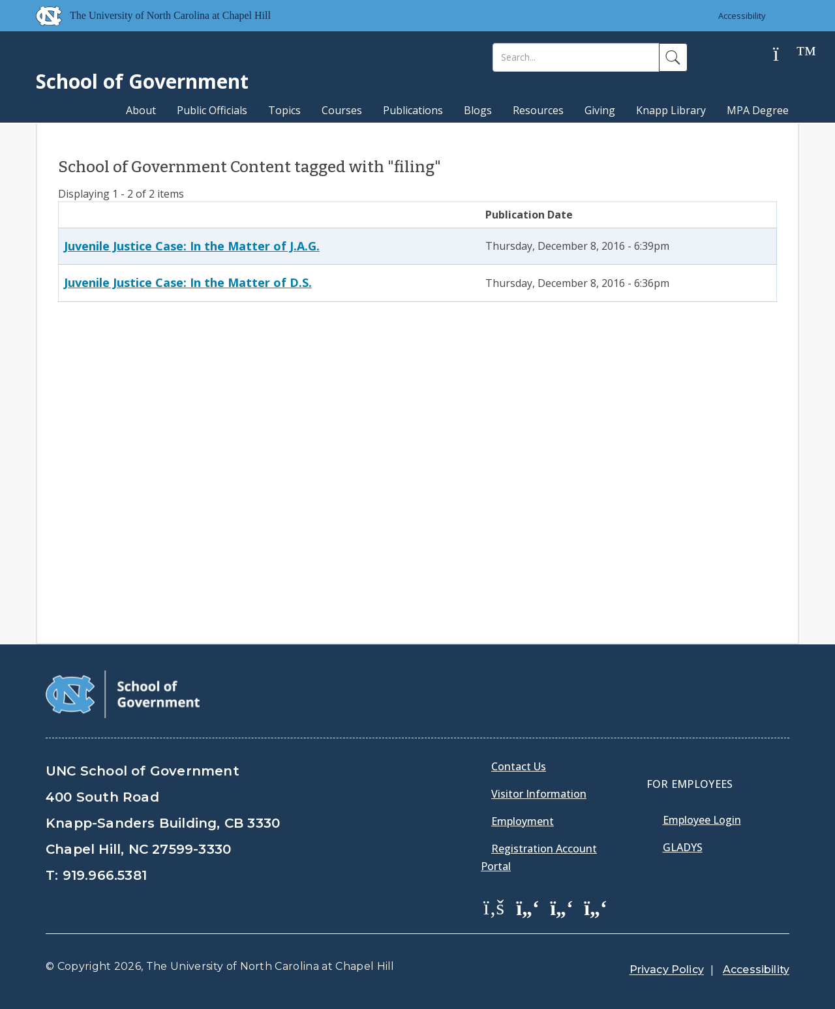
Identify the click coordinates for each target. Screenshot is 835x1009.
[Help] (786, 54)
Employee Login (702, 820)
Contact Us (518, 766)
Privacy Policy (667, 969)
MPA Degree (758, 110)
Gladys (683, 847)
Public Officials (212, 110)
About (141, 110)
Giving (599, 110)
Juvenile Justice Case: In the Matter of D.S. (188, 282)
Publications (413, 110)
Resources (538, 110)
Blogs (478, 110)
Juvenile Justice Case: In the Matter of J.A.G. (192, 246)
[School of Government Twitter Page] (528, 906)
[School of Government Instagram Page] (596, 906)
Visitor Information (538, 794)
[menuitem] (498, 916)
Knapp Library (671, 110)
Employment (522, 821)
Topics (284, 110)
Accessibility (742, 16)
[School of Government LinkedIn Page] (562, 906)
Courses (342, 110)
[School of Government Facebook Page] (494, 906)
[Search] (576, 57)
